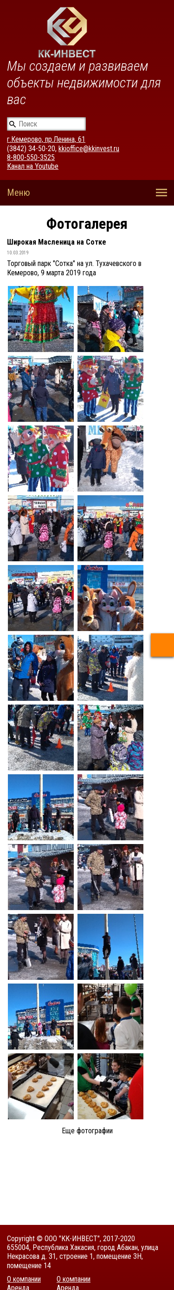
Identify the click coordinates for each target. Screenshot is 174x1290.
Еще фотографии (87, 1130)
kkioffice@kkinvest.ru (88, 148)
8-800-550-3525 (31, 157)
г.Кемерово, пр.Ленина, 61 (46, 139)
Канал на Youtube (32, 166)
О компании (24, 1279)
